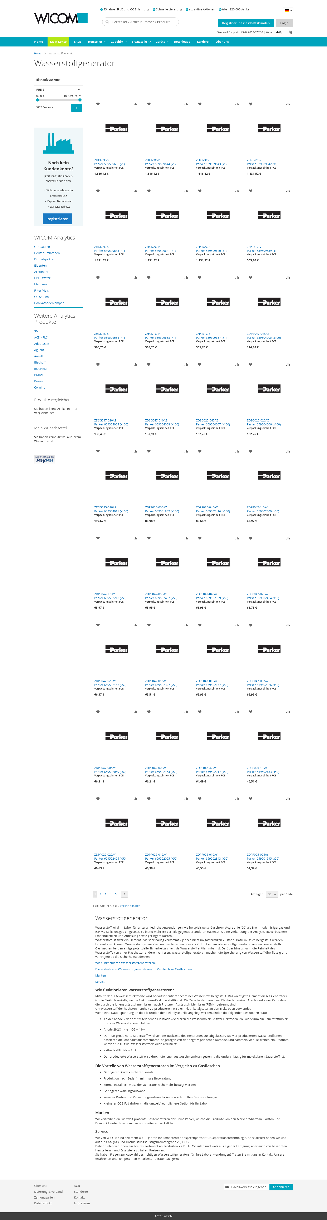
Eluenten (40, 265)
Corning (39, 387)
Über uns (40, 1186)
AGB (77, 1186)
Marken (100, 975)
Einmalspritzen (44, 259)
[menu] (163, 41)
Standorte (81, 1192)
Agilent (39, 350)
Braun (38, 381)
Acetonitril (41, 272)
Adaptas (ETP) (43, 344)
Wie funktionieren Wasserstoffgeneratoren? (125, 963)
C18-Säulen (42, 247)
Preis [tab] (40, 90)
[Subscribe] (281, 1187)
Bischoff (39, 362)
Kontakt (79, 1197)
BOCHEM (40, 369)
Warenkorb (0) (274, 32)
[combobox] (140, 22)
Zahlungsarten (44, 1197)
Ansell (38, 356)
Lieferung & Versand (48, 1192)
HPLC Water (42, 278)
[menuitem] (38, 41)
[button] (288, 11)
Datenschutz (43, 1203)
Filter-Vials (41, 290)
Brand (38, 375)
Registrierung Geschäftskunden (246, 23)
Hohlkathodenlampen (49, 303)
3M (36, 331)
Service (100, 982)
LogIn (284, 23)
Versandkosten (130, 906)
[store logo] (61, 18)
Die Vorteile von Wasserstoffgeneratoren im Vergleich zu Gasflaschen (143, 969)
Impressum (82, 1203)
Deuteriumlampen (47, 253)
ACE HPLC (41, 337)
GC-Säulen (41, 297)
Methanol (41, 284)
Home (38, 53)
